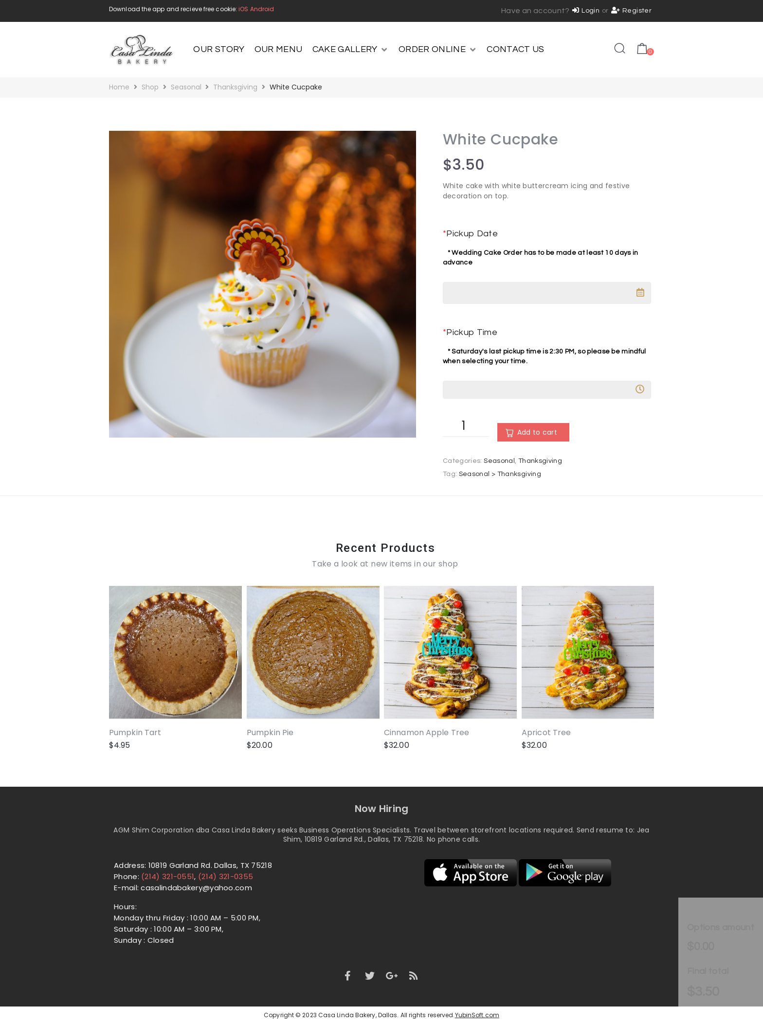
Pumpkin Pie (270, 732)
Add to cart (537, 432)
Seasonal (186, 87)
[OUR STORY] (218, 49)
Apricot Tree (546, 732)
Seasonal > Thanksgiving (500, 474)
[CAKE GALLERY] (351, 49)
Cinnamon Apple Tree (426, 732)
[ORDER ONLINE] (438, 49)
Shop (150, 87)
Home (119, 87)
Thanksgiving (235, 87)
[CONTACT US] (515, 49)
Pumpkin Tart (135, 732)
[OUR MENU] (279, 49)
